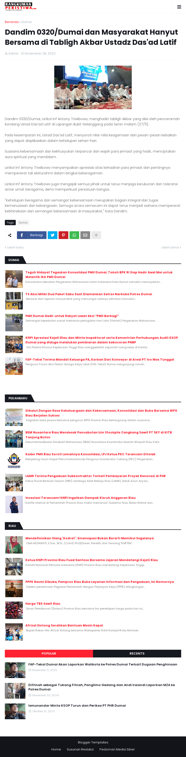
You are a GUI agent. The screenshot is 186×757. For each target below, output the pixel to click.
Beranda (12, 22)
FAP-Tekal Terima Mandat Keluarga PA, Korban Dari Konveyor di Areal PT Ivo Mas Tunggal (99, 359)
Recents (137, 653)
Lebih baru (15, 247)
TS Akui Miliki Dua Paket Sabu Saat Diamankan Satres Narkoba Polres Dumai (88, 294)
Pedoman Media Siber (117, 749)
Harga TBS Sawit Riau (42, 604)
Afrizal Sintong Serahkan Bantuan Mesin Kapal (64, 625)
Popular (49, 653)
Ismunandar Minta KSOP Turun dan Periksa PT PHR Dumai (77, 705)
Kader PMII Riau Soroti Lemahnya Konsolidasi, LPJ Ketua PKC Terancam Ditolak (90, 454)
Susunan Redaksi (80, 749)
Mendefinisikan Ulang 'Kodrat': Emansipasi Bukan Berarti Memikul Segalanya (89, 538)
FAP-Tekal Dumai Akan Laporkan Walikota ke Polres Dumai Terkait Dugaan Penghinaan (102, 664)
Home (56, 749)
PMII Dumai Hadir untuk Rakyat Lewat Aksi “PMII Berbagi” (72, 316)
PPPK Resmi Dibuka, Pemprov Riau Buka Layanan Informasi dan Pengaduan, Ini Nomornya (99, 582)
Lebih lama (170, 247)
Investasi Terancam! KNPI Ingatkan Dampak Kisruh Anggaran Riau (80, 498)
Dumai (27, 22)
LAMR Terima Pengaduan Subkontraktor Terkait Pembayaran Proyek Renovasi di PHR (95, 476)
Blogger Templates (93, 742)
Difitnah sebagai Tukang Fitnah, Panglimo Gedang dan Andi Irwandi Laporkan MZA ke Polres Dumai (101, 687)
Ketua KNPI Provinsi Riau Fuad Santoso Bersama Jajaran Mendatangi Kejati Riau (91, 560)
